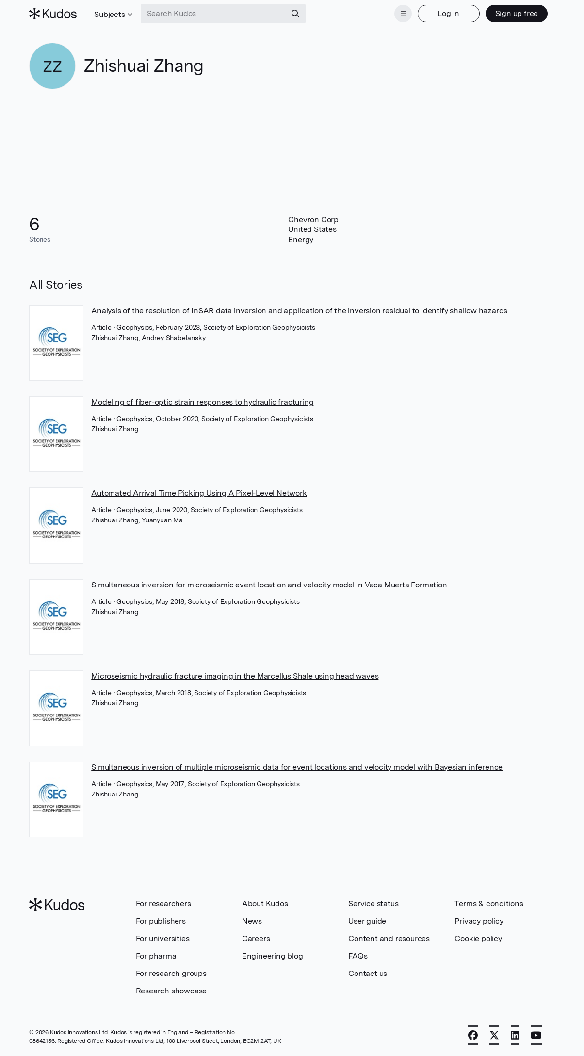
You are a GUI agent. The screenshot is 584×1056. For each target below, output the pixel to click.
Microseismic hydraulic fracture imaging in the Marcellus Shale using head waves (234, 676)
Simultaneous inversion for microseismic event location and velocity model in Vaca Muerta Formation (269, 584)
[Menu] (403, 13)
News (252, 921)
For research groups (171, 973)
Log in (448, 13)
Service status (373, 903)
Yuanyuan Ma (162, 520)
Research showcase (171, 990)
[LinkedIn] (515, 1035)
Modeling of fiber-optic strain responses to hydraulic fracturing (202, 401)
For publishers (161, 921)
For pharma (156, 955)
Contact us (367, 973)
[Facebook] (473, 1035)
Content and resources (389, 938)
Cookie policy (478, 938)
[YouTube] (536, 1035)
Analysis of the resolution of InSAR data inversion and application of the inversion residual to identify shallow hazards (299, 310)
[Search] (295, 13)
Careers (256, 938)
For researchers (163, 903)
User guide (367, 921)
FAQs (357, 955)
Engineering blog (272, 955)
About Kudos (265, 903)
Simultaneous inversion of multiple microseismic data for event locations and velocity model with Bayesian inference (297, 767)
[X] (494, 1035)
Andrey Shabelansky (173, 337)
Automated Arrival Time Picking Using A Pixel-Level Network (199, 493)
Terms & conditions (488, 903)
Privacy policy (478, 921)
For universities (163, 938)
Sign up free (516, 13)
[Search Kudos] (213, 13)
